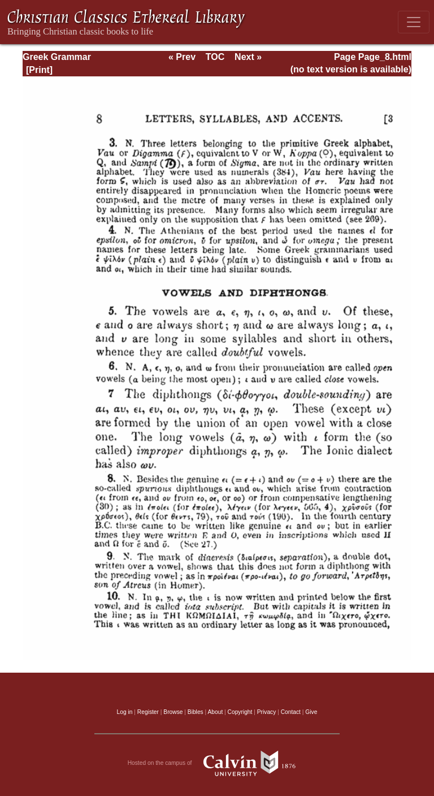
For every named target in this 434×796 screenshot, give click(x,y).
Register (148, 712)
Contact (291, 712)
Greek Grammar (57, 57)
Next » (248, 57)
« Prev (182, 57)
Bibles (195, 712)
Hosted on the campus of (217, 763)
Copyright (240, 712)
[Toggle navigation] (413, 22)
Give (311, 712)
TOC (215, 57)
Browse (173, 712)
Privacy (266, 712)
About (215, 712)
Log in (125, 712)
